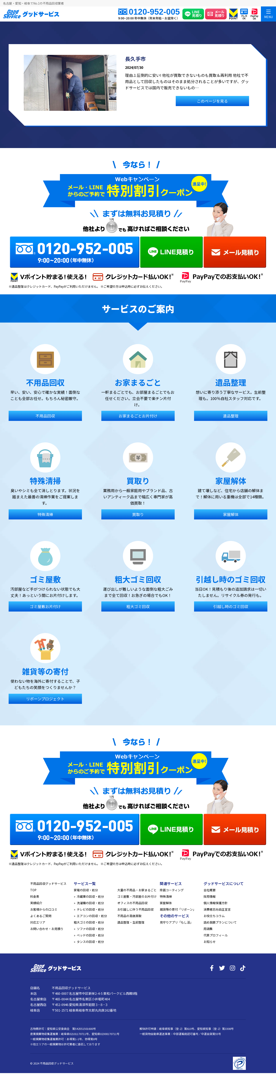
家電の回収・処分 (86, 890)
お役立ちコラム (214, 916)
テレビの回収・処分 (90, 909)
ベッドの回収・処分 (90, 935)
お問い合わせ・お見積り (46, 929)
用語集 (208, 929)
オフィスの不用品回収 (132, 903)
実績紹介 (36, 903)
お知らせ (210, 941)
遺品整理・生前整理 (130, 922)
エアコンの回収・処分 (92, 916)
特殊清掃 (166, 896)
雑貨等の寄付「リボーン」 (178, 909)
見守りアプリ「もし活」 (176, 922)
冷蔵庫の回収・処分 (90, 896)
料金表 (34, 896)
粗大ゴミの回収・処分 (89, 922)
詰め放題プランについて (220, 922)
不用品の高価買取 (129, 916)
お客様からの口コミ (43, 909)
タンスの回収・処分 (90, 941)
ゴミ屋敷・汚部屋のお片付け (137, 896)
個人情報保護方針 (216, 903)
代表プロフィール (216, 935)
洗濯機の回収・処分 (90, 903)
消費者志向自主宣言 (217, 909)
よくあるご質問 (40, 916)
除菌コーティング (172, 890)
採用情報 (210, 896)
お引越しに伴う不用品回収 (135, 909)
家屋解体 (166, 903)
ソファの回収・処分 (90, 929)
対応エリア (37, 922)
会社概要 (210, 890)
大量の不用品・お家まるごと (137, 890)
